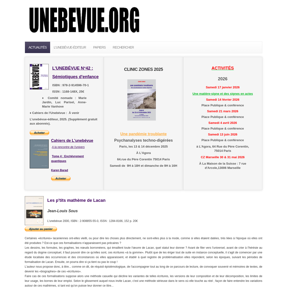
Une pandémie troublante (143, 134)
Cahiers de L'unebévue (72, 140)
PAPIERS (99, 47)
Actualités (38, 47)
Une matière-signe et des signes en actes (222, 93)
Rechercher (123, 47)
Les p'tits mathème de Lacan (76, 200)
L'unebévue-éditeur (70, 47)
